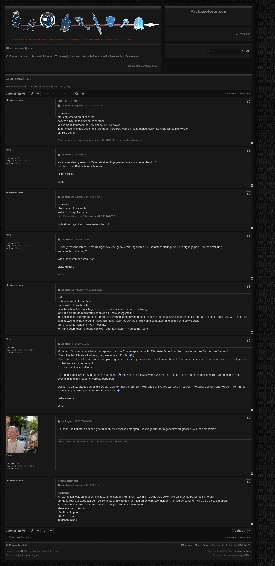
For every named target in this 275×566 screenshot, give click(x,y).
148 (17, 463)
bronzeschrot (18, 78)
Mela (8, 150)
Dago (68, 86)
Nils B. (34, 86)
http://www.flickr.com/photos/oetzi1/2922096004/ (87, 216)
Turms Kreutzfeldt (48, 86)
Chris (61, 86)
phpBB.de (246, 555)
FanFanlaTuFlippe (242, 551)
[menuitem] (242, 34)
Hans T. (25, 86)
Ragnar (9, 455)
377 (17, 158)
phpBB (21, 551)
